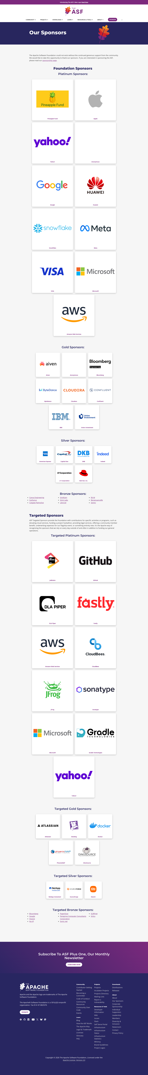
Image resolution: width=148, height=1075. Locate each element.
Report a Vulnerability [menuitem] (99, 1001)
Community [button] (31, 20)
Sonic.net (63, 921)
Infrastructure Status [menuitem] (99, 1031)
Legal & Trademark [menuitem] (83, 1029)
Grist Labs (64, 500)
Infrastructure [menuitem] (99, 1027)
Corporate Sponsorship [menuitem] (117, 1005)
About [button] (100, 20)
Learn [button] (70, 20)
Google (32, 916)
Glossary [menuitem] (79, 1035)
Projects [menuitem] (97, 987)
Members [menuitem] (116, 1018)
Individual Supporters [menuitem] (116, 1010)
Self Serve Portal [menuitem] (100, 1024)
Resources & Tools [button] (85, 20)
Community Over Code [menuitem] (83, 1008)
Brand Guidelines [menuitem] (101, 1045)
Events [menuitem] (79, 1013)
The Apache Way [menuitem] (83, 1026)
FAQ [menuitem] (78, 1039)
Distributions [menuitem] (117, 987)
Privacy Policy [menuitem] (117, 1033)
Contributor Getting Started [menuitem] (84, 988)
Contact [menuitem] (115, 1030)
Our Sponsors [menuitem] (117, 1001)
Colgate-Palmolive (36, 503)
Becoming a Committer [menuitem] (81, 994)
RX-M (93, 497)
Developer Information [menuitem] (99, 1010)
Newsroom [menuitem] (116, 1027)
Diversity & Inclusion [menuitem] (116, 1022)
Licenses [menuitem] (79, 1032)
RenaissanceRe (97, 500)
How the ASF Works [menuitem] (84, 1023)
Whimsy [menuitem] (97, 1042)
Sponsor (112, 19)
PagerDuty (64, 914)
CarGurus (33, 500)
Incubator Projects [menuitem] (101, 990)
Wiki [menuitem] (96, 1015)
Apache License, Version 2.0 (74, 1060)
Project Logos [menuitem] (99, 1048)
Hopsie (32, 919)
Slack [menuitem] (96, 1021)
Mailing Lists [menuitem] (99, 996)
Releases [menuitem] (115, 990)
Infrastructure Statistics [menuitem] (99, 1037)
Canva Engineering (36, 497)
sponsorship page (49, 60)
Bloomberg (33, 914)
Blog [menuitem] (78, 1020)
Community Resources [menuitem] (81, 1003)
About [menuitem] (114, 998)
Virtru (93, 916)
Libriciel (63, 503)
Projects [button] (44, 20)
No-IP (31, 921)
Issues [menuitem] (96, 1018)
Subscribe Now (74, 965)
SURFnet (94, 914)
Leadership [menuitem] (116, 1015)
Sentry (93, 503)
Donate (25, 1012)
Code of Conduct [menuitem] (83, 999)
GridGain (63, 497)
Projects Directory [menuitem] (101, 993)
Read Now (85, 2)
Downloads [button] (58, 20)
